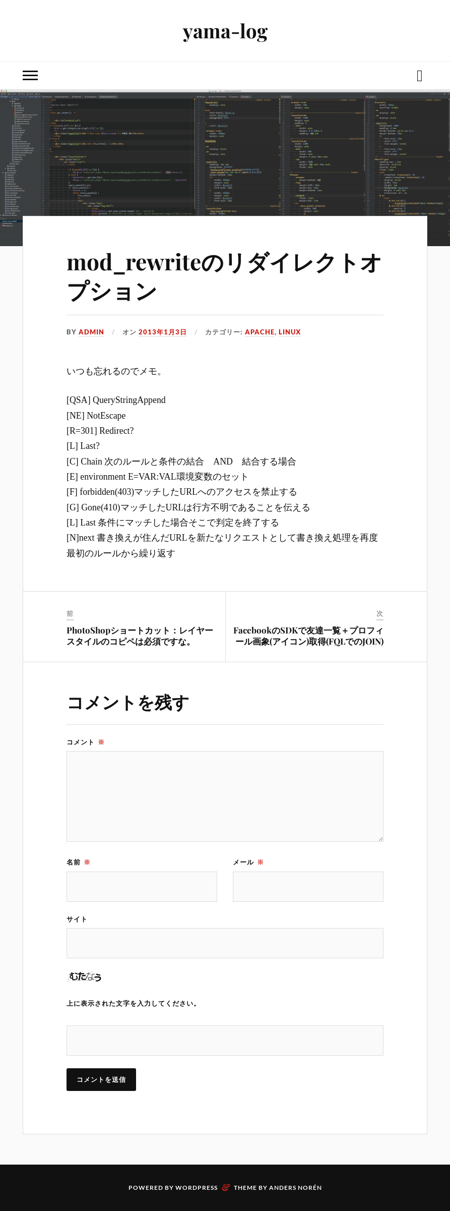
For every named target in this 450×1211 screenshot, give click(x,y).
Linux (290, 332)
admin (91, 332)
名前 (79, 862)
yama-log (225, 30)
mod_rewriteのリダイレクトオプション (224, 275)
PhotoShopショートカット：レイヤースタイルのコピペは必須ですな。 (140, 635)
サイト (77, 919)
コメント (86, 742)
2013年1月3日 (163, 332)
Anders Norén (295, 1187)
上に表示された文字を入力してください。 (134, 1003)
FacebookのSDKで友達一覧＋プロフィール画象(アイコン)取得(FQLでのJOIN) (308, 635)
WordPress (196, 1187)
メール (248, 862)
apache (260, 332)
